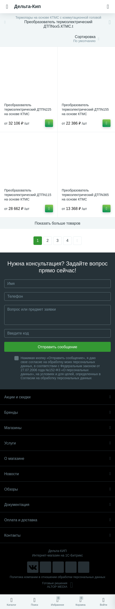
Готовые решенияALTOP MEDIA (57, 585)
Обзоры (57, 489)
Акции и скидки (57, 397)
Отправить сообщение (57, 347)
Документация (57, 505)
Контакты (57, 535)
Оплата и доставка (57, 520)
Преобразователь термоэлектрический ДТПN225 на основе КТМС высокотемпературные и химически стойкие (27, 114)
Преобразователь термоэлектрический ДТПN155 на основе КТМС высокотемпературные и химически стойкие (85, 114)
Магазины (57, 428)
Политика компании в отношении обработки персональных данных (57, 577)
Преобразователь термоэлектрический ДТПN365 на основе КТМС (85, 194)
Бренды (57, 412)
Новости (57, 474)
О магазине (57, 459)
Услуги (57, 443)
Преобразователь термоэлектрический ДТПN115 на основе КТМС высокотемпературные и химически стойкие (27, 199)
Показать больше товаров (57, 223)
